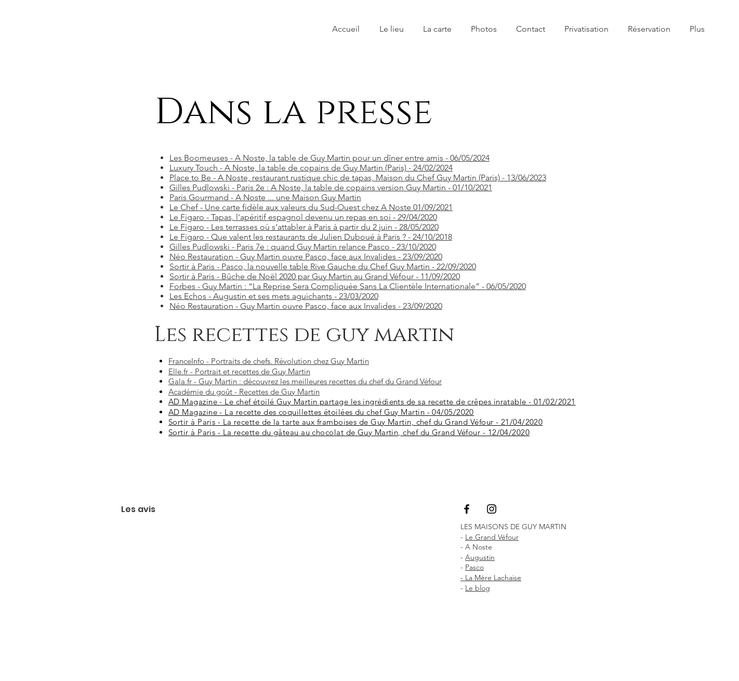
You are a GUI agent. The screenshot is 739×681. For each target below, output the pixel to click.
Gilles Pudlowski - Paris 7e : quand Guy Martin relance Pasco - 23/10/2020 (302, 247)
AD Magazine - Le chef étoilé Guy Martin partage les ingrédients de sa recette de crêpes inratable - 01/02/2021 (372, 402)
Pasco (474, 567)
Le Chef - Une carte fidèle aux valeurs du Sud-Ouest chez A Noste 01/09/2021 (311, 207)
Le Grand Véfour (492, 537)
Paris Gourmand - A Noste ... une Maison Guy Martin (265, 197)
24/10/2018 (432, 237)
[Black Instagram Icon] (491, 509)
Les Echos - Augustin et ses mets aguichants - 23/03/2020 (273, 296)
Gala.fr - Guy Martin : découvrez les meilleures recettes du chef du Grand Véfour (305, 381)
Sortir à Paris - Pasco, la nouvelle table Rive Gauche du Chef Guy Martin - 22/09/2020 (322, 266)
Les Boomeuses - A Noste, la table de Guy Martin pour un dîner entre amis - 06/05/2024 (329, 158)
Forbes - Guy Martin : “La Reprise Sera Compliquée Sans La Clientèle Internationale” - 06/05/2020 (347, 286)
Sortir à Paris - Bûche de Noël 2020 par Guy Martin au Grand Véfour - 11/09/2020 (314, 276)
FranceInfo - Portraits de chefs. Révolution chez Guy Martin (268, 361)
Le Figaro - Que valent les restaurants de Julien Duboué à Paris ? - (291, 237)
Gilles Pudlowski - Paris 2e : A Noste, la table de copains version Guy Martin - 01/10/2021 (330, 187)
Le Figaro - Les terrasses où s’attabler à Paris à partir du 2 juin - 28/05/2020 (304, 227)
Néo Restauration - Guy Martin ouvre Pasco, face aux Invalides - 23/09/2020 (305, 256)
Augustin (480, 557)
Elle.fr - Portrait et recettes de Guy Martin (239, 371)
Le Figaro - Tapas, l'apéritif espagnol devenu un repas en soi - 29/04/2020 (303, 217)
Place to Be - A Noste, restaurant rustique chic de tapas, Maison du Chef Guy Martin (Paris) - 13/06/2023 (357, 177)
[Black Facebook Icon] (466, 509)
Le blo (475, 588)
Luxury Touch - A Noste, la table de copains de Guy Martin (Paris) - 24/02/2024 (311, 168)
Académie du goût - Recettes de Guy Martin (244, 392)
